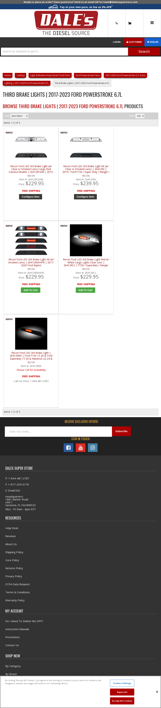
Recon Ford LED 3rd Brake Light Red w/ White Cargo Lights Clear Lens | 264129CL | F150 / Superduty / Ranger (139, 171)
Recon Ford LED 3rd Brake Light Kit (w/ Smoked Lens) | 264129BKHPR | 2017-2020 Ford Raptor (101, 171)
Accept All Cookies (122, 700)
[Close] (157, 692)
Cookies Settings (122, 683)
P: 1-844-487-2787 (17, 392)
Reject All (122, 692)
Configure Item (24, 198)
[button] (80, 52)
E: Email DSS (12, 404)
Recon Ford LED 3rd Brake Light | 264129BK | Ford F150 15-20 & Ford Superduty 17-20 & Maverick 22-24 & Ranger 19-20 (23, 267)
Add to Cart (102, 198)
